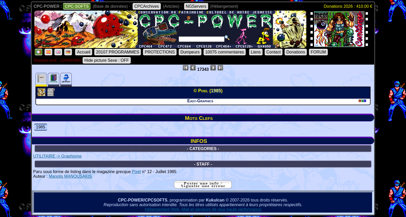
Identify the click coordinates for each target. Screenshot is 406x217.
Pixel (136, 171)
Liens (256, 52)
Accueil (83, 52)
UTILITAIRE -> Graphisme (57, 156)
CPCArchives (146, 6)
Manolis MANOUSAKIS (70, 176)
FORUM (318, 52)
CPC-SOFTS (77, 6)
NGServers (196, 6)
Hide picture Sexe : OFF (106, 60)
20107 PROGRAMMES (117, 52)
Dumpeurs (190, 52)
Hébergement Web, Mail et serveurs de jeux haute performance (203, 209)
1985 (40, 127)
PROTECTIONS (160, 52)
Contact (273, 52)
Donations (295, 52)
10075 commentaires (224, 52)
